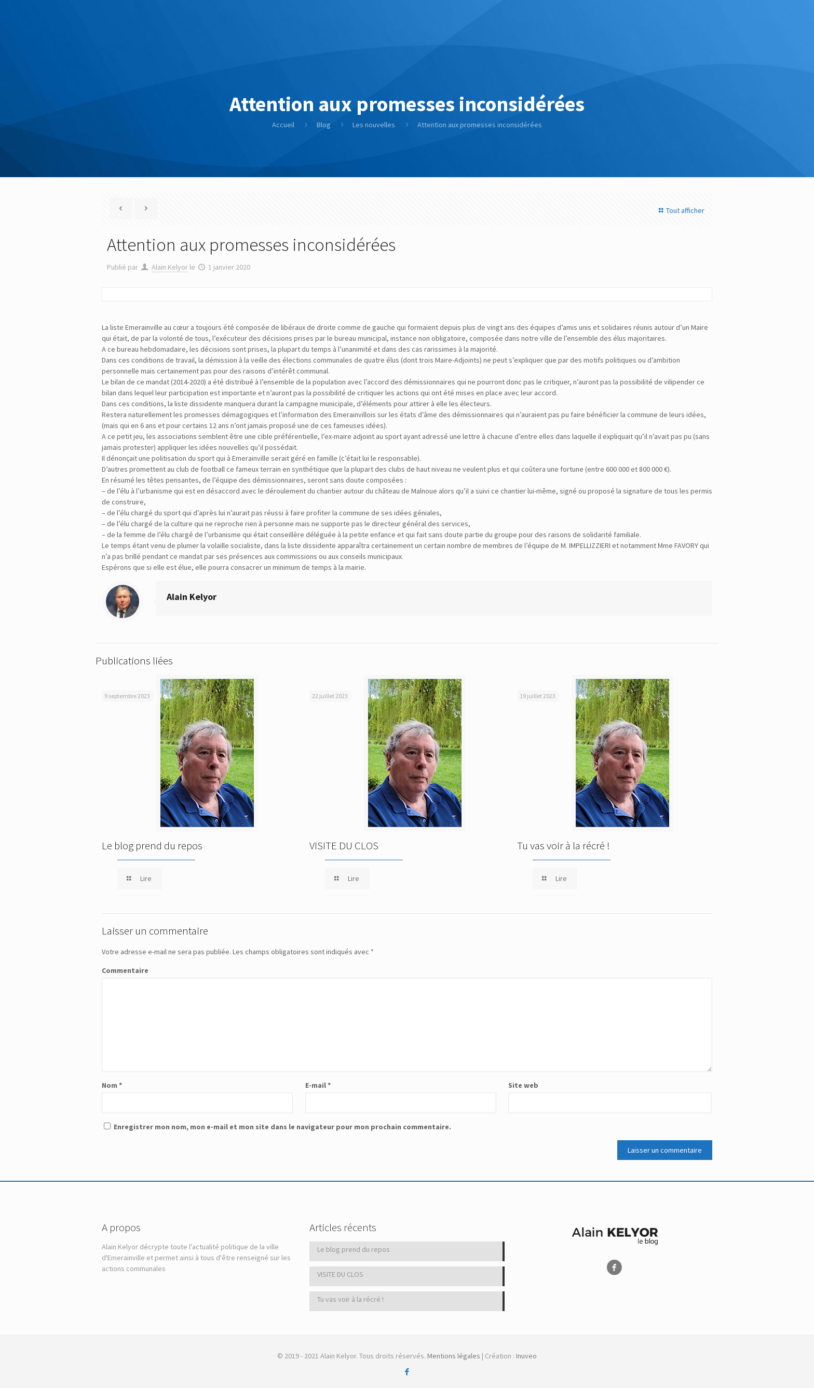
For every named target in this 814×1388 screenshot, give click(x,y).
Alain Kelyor (170, 267)
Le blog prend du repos (152, 845)
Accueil (283, 124)
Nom (112, 1085)
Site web (523, 1085)
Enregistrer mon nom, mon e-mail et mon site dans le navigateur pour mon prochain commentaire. (282, 1126)
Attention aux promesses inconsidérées (479, 124)
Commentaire (125, 970)
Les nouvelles (373, 124)
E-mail (318, 1085)
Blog (324, 124)
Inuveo (526, 1355)
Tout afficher (680, 210)
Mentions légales (453, 1355)
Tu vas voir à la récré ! (563, 845)
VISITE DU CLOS (343, 845)
